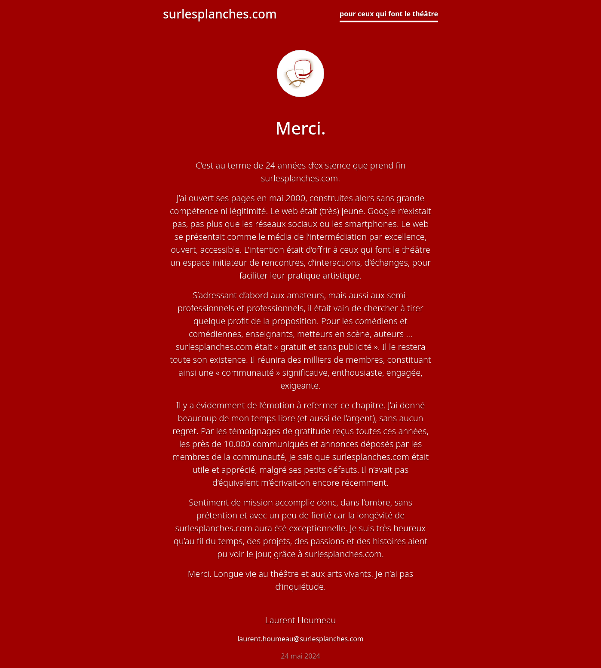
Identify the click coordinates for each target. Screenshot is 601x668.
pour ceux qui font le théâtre (389, 13)
